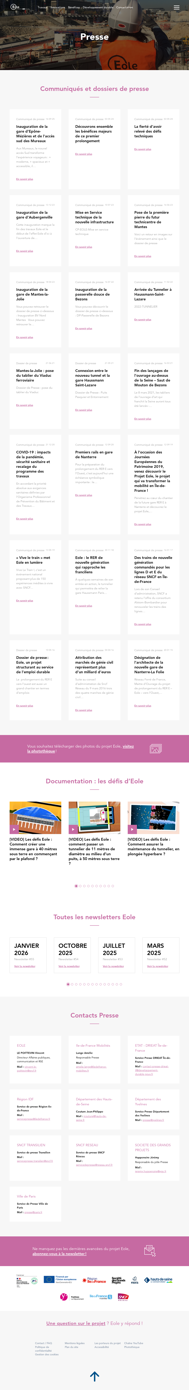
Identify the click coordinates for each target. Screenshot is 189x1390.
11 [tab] (109, 984)
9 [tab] (109, 886)
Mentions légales (75, 1343)
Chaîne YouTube (133, 1343)
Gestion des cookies (47, 1354)
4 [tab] (88, 886)
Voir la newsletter (24, 966)
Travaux (43, 7)
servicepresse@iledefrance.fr (33, 1119)
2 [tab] (80, 886)
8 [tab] (105, 886)
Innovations (58, 7)
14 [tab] (121, 984)
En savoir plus (24, 179)
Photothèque (132, 1347)
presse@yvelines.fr (153, 1120)
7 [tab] (100, 886)
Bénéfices (74, 7)
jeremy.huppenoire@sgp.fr (150, 1171)
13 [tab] (117, 984)
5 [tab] (92, 886)
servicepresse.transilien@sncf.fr (35, 1161)
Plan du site (71, 1347)
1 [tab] (76, 886)
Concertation (124, 7)
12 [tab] (113, 984)
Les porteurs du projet (107, 1343)
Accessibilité (101, 1347)
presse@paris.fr (33, 1212)
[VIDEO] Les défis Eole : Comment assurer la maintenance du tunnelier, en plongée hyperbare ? (153, 846)
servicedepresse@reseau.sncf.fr (94, 1165)
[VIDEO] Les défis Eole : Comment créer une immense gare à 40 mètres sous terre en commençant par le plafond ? (33, 849)
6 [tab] (96, 886)
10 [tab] (113, 886)
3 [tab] (84, 886)
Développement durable (98, 7)
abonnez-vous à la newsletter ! (59, 1253)
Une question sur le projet (75, 1323)
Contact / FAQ (43, 1343)
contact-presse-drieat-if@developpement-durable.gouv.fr (152, 1070)
